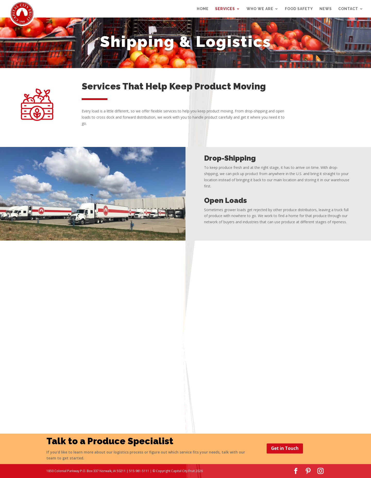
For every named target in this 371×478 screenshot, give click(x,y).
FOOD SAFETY (299, 9)
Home (203, 9)
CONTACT (348, 9)
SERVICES (225, 9)
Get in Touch (285, 448)
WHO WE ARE (260, 9)
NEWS (325, 9)
